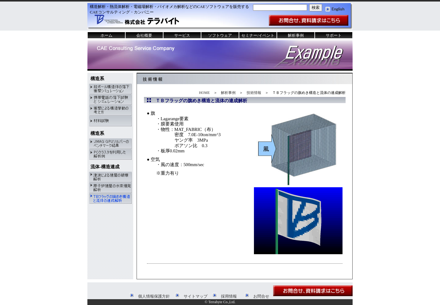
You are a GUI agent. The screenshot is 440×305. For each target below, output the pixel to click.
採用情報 (224, 296)
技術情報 (254, 93)
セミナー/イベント (257, 35)
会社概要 (144, 35)
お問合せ (257, 296)
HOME (204, 93)
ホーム (106, 35)
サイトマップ (191, 296)
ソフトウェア (220, 35)
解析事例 (228, 93)
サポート (334, 35)
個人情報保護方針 (150, 296)
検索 (316, 7)
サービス (182, 35)
